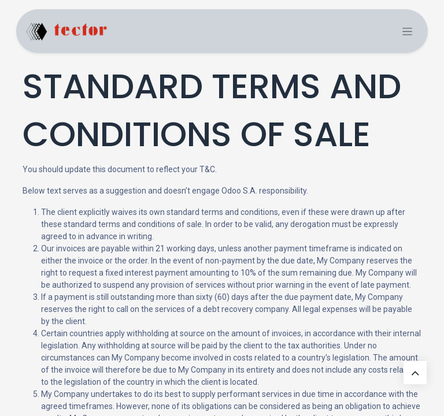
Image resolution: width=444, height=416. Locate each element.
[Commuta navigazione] (407, 31)
